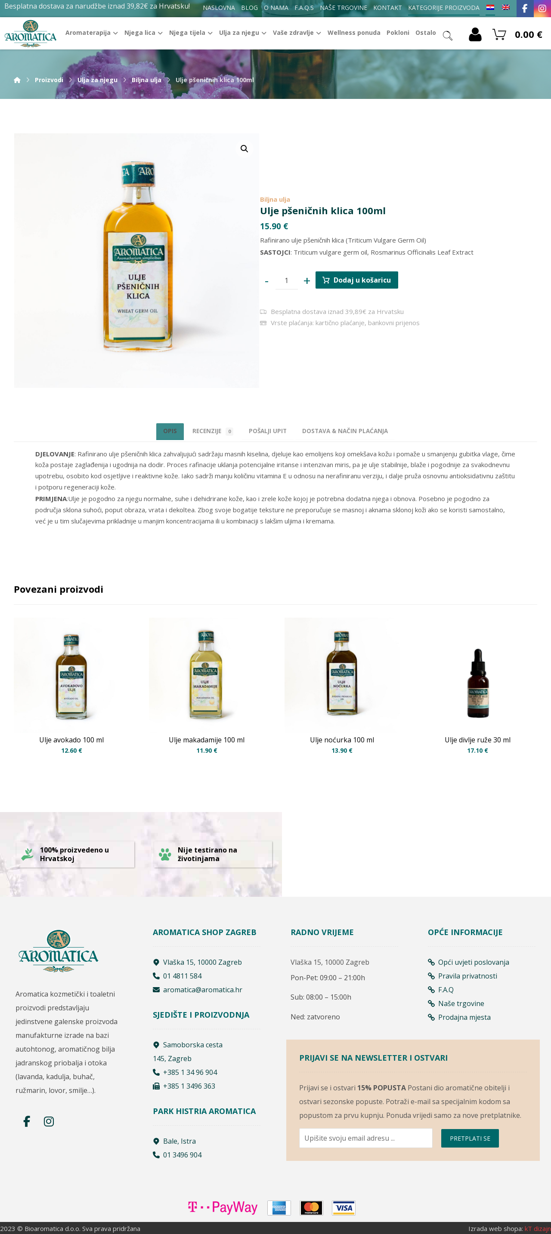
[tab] (270, 431)
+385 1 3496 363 (184, 1084)
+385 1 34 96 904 (185, 1070)
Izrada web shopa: (495, 1227)
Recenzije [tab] (203, 431)
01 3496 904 (177, 1153)
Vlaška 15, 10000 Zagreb (197, 960)
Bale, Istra (174, 1139)
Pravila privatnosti (462, 974)
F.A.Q (441, 987)
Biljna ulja (275, 196)
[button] (244, 149)
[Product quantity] (289, 280)
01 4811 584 (177, 974)
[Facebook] (525, 8)
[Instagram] (542, 8)
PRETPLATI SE (470, 1141)
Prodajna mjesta (459, 1015)
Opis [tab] (150, 431)
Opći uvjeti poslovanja (468, 960)
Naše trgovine (456, 1001)
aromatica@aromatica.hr (197, 987)
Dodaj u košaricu (368, 279)
